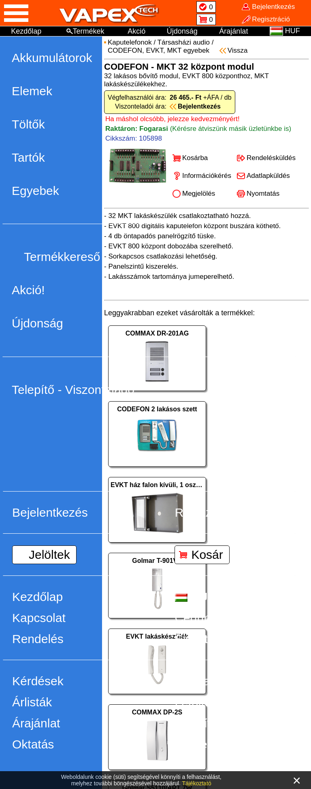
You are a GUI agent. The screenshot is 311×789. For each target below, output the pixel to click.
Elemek (32, 91)
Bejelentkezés (50, 512)
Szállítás (197, 639)
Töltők (28, 124)
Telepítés (199, 723)
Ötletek (194, 744)
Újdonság (182, 31)
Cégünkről (202, 617)
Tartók (28, 157)
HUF (195, 596)
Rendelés (38, 639)
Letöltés (196, 702)
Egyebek (35, 190)
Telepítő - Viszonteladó (73, 389)
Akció (136, 31)
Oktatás (33, 744)
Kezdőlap (26, 31)
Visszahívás (207, 681)
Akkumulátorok (52, 57)
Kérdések (38, 681)
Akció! (28, 290)
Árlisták (32, 702)
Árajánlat (233, 31)
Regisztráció (208, 512)
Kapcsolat (39, 617)
